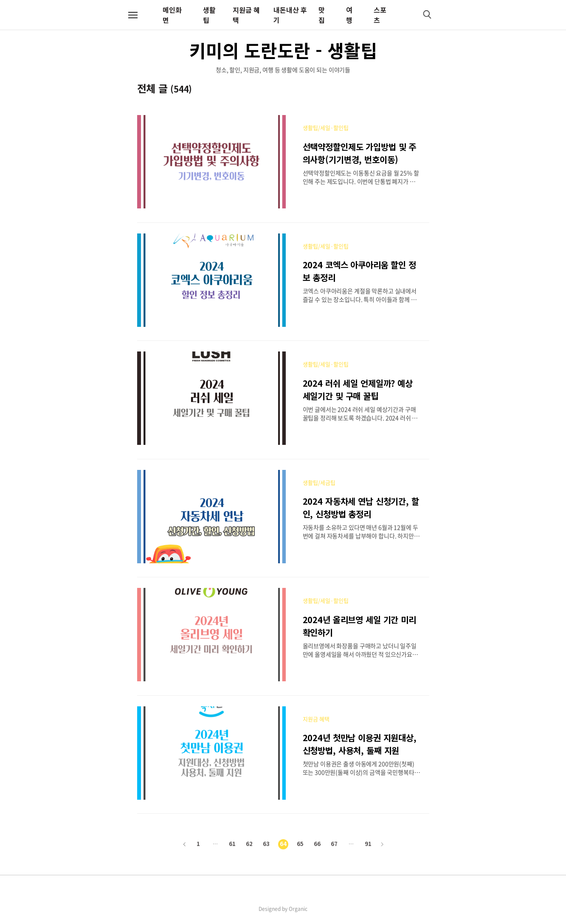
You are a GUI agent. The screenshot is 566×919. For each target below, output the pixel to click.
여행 (349, 15)
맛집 (321, 15)
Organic (298, 909)
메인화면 (172, 15)
